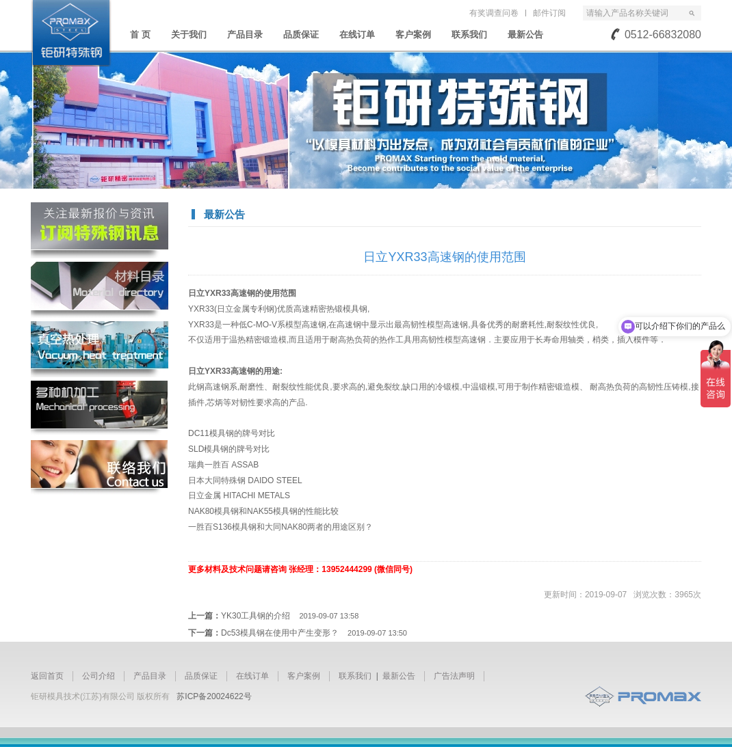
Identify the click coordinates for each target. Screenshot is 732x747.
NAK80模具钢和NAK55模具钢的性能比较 (263, 511)
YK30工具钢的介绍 (289, 616)
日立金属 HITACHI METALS (239, 495)
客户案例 (413, 34)
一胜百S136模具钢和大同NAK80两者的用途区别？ (280, 527)
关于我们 (189, 34)
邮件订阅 (549, 13)
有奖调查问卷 (494, 13)
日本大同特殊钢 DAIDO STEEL (245, 480)
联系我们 (469, 34)
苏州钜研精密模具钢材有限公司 (71, 33)
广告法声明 (454, 676)
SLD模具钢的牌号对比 (229, 449)
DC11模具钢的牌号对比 (231, 433)
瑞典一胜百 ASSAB (223, 465)
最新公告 (525, 34)
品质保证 (301, 34)
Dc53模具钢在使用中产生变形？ (314, 633)
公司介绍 (98, 676)
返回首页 (47, 676)
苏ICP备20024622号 (214, 696)
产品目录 (245, 34)
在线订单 (357, 34)
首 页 (140, 34)
